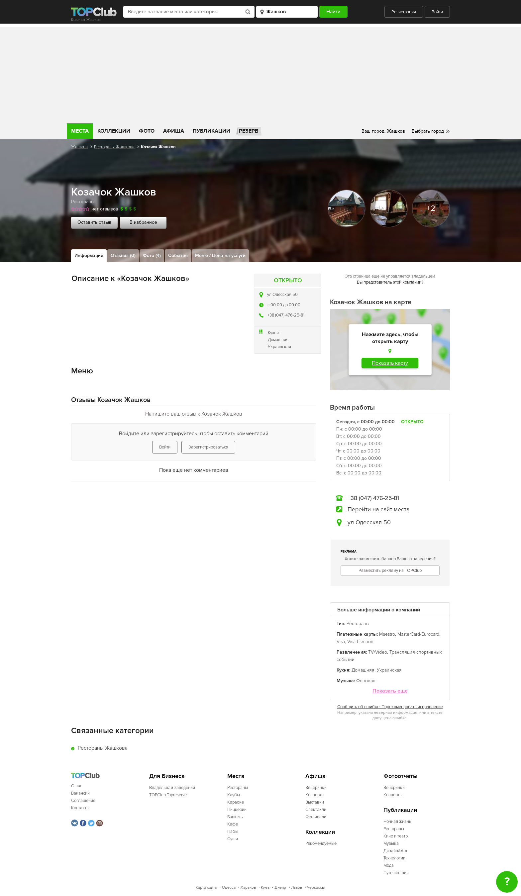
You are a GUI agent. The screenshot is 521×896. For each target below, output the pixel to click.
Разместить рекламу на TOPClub (390, 570)
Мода (388, 865)
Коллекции (113, 131)
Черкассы (316, 887)
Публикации (211, 131)
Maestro (387, 634)
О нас (76, 786)
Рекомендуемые (321, 843)
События (178, 255)
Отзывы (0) (123, 255)
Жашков (79, 147)
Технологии (394, 858)
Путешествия (396, 872)
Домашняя (278, 339)
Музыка (391, 843)
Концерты (314, 795)
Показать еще (390, 691)
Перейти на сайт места (378, 509)
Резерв (249, 131)
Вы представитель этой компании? (390, 282)
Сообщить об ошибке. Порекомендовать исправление (390, 706)
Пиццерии (237, 809)
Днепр (280, 887)
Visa (341, 641)
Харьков (248, 887)
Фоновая (365, 681)
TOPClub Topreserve (168, 795)
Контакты (80, 808)
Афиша (173, 131)
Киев (265, 887)
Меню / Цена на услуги (220, 255)
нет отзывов (104, 209)
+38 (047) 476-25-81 (285, 315)
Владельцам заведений (172, 787)
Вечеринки (316, 787)
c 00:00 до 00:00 (283, 305)
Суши (232, 838)
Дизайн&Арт (395, 850)
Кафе (232, 824)
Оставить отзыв (94, 222)
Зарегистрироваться (208, 447)
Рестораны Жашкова (114, 147)
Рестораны (82, 201)
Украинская (279, 346)
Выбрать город (428, 131)
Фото (147, 131)
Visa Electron (360, 641)
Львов (296, 887)
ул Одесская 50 (282, 294)
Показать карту (390, 363)
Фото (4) (152, 255)
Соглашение (83, 800)
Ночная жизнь (397, 821)
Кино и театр (395, 836)
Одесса (229, 887)
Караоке (235, 802)
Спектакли (315, 809)
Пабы (232, 831)
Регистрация (403, 12)
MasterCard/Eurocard (418, 634)
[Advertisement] (260, 73)
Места (80, 131)
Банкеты (235, 817)
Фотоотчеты (400, 776)
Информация (88, 255)
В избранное (143, 222)
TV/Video (377, 652)
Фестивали (315, 817)
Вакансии (80, 793)
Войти (437, 12)
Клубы (233, 795)
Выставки (314, 802)
